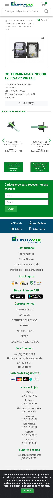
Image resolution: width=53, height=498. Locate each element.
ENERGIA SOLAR (24, 331)
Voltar (43, 20)
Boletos (16, 229)
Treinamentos (26, 253)
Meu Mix (16, 223)
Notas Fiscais (37, 229)
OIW (13, 97)
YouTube (24, 367)
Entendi (27, 490)
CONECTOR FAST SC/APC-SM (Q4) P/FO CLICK (13, 144)
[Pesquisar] (47, 11)
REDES (24, 336)
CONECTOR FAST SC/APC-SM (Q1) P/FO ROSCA (40, 144)
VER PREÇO (27, 103)
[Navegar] (3, 140)
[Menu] (7, 4)
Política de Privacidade (26, 264)
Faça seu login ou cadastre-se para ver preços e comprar (13, 167)
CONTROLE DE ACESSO (24, 320)
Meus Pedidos (37, 223)
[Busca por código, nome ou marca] (23, 11)
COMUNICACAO (24, 309)
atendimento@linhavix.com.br (25, 358)
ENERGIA (24, 325)
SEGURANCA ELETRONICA (24, 341)
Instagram (24, 362)
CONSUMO (24, 315)
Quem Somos (26, 259)
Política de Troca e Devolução (26, 269)
